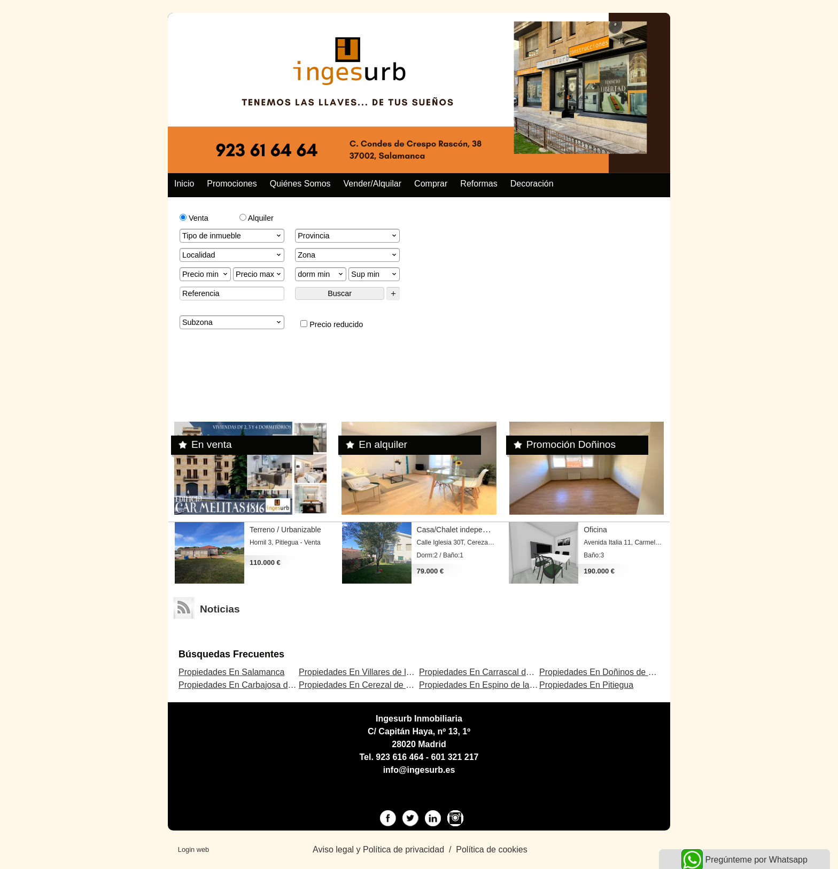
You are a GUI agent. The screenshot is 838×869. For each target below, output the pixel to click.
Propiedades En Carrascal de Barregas (493, 672)
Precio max (259, 274)
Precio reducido (331, 324)
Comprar (430, 183)
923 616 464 (399, 757)
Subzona (232, 322)
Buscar (340, 293)
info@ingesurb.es (419, 769)
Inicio (184, 183)
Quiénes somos (300, 183)
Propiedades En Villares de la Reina (367, 672)
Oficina (595, 529)
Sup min (374, 274)
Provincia (348, 235)
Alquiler (256, 218)
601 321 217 (455, 757)
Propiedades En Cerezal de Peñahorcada (377, 684)
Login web (193, 849)
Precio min (205, 274)
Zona (348, 255)
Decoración (532, 183)
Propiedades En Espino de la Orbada (489, 684)
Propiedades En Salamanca (231, 672)
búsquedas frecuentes (231, 654)
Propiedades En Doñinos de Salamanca (615, 672)
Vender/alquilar (373, 183)
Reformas (478, 183)
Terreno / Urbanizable (285, 529)
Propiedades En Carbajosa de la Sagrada (257, 684)
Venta (194, 218)
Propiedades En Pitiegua (586, 684)
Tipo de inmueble (232, 235)
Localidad (232, 255)
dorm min (321, 274)
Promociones (232, 183)
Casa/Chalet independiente (462, 529)
